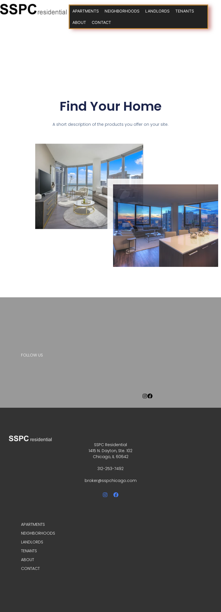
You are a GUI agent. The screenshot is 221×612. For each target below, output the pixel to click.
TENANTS (184, 11)
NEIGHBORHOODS (122, 11)
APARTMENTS (85, 11)
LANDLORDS (157, 11)
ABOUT (79, 22)
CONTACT (101, 22)
